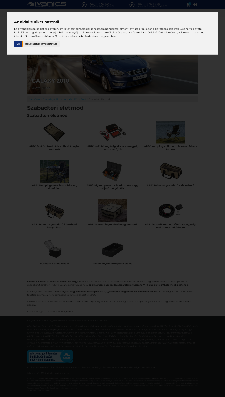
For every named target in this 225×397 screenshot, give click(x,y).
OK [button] (18, 43)
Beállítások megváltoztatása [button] (41, 43)
